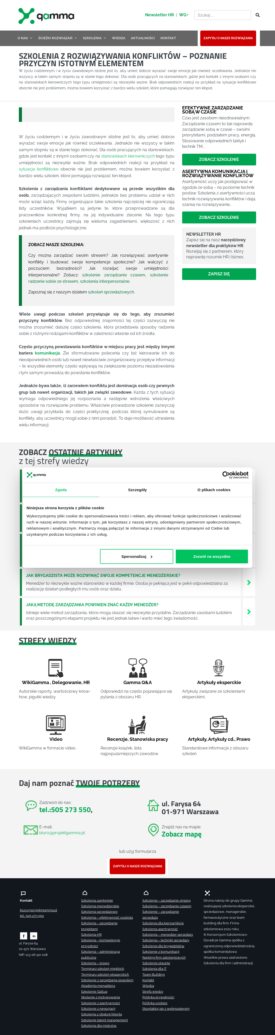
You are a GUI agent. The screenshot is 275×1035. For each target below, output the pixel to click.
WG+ (183, 14)
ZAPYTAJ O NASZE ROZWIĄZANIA (228, 38)
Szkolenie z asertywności (100, 1003)
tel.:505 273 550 (65, 809)
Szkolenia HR (91, 935)
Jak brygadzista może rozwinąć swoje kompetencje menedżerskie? (103, 575)
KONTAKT (168, 38)
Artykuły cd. (221, 739)
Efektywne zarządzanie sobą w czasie (212, 110)
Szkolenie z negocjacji (98, 1009)
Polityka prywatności (158, 997)
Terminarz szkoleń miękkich (102, 969)
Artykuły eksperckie (219, 682)
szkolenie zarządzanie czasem (113, 275)
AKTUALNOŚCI (143, 38)
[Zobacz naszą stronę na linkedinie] (34, 936)
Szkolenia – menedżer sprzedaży (167, 935)
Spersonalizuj (137, 556)
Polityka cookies (154, 1003)
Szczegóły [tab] (137, 489)
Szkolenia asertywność (160, 929)
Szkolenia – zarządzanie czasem (166, 906)
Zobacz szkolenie (219, 159)
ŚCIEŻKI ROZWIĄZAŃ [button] (57, 38)
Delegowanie (66, 682)
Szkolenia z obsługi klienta (101, 1014)
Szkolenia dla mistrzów (99, 1026)
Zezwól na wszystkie (212, 556)
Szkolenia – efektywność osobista (107, 917)
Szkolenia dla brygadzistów (163, 946)
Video (55, 739)
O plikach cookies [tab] (213, 489)
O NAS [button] (25, 38)
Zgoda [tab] (61, 489)
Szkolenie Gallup (94, 992)
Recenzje (117, 739)
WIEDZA (118, 38)
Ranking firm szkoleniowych (164, 957)
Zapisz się (219, 274)
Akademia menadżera (98, 986)
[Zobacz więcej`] (249, 582)
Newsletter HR (159, 14)
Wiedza (148, 986)
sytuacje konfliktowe (38, 169)
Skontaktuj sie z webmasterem (166, 1009)
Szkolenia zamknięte (97, 900)
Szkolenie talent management (104, 1020)
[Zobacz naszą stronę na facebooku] (23, 936)
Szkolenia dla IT (154, 969)
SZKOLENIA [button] (94, 38)
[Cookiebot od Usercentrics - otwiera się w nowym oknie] (226, 475)
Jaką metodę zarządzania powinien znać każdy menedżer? (92, 604)
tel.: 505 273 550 (32, 916)
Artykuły (197, 739)
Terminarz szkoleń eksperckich (105, 974)
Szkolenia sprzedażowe (99, 912)
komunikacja (47, 353)
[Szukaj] (256, 15)
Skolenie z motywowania (100, 997)
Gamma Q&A (137, 682)
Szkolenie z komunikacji (160, 952)
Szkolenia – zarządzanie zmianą (166, 900)
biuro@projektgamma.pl (62, 832)
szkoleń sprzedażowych (111, 292)
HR (86, 682)
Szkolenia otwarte (156, 963)
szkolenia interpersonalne (104, 281)
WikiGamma (35, 682)
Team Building (153, 974)
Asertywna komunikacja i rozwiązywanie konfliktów (218, 173)
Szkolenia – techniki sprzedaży (165, 940)
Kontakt (148, 980)
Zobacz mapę (182, 833)
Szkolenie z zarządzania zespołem (107, 980)
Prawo (243, 739)
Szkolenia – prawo (95, 963)
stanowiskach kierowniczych (128, 156)
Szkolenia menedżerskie (100, 906)
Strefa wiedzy (152, 992)
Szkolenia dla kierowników (163, 923)
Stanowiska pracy (149, 739)
